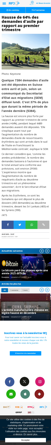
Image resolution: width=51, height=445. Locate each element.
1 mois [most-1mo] (25, 290)
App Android (39, 393)
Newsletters (11, 393)
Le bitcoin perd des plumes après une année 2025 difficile (25, 272)
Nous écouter (44, 3)
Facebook (9, 381)
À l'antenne (38, 10)
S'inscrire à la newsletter (25, 353)
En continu (13, 10)
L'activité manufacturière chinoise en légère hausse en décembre (25, 311)
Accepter (25, 440)
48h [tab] (4, 290)
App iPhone (25, 393)
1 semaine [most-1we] (14, 290)
